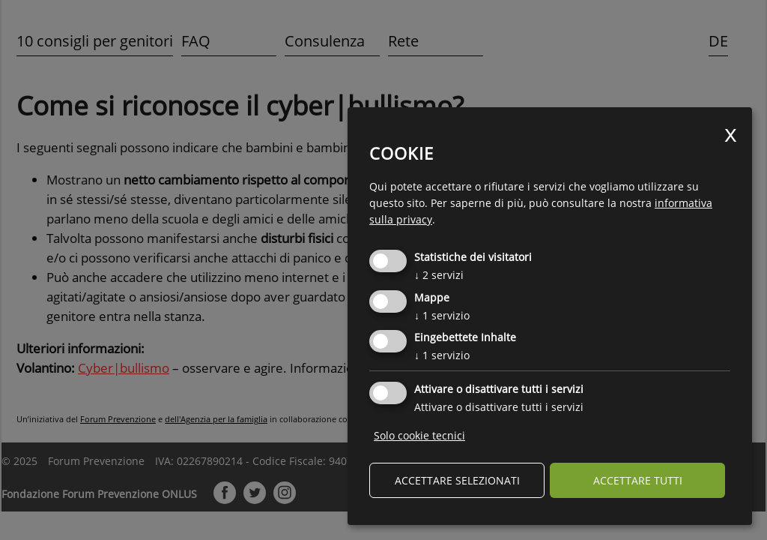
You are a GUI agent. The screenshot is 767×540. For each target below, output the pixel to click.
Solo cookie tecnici (419, 435)
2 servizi (439, 275)
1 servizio (442, 315)
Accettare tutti (637, 480)
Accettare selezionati (457, 480)
